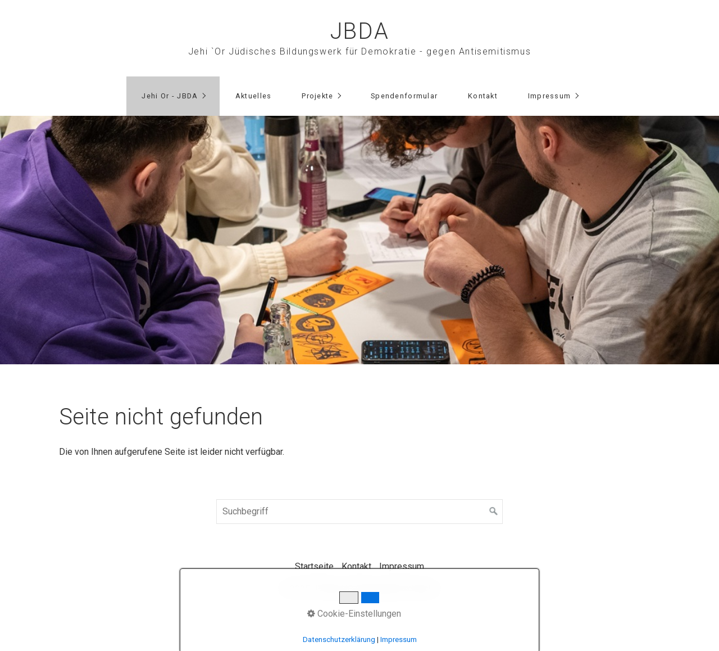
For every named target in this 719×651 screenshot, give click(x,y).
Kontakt (483, 96)
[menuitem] (173, 96)
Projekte (317, 96)
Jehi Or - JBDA (170, 96)
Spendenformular (404, 96)
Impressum (549, 96)
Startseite (314, 566)
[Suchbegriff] (359, 511)
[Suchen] (494, 511)
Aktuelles (253, 96)
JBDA (359, 31)
